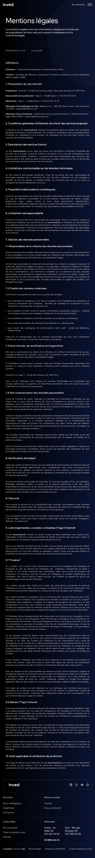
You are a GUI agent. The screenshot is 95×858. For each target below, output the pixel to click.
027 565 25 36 (73, 833)
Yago (23, 849)
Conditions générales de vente (80, 849)
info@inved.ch (51, 839)
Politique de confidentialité (55, 849)
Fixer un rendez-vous (14, 832)
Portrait (48, 803)
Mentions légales (35, 849)
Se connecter (78, 4)
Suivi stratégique (12, 803)
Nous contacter (52, 807)
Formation (8, 812)
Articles (7, 836)
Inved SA (8, 849)
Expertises (8, 807)
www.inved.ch (30, 130)
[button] (90, 5)
